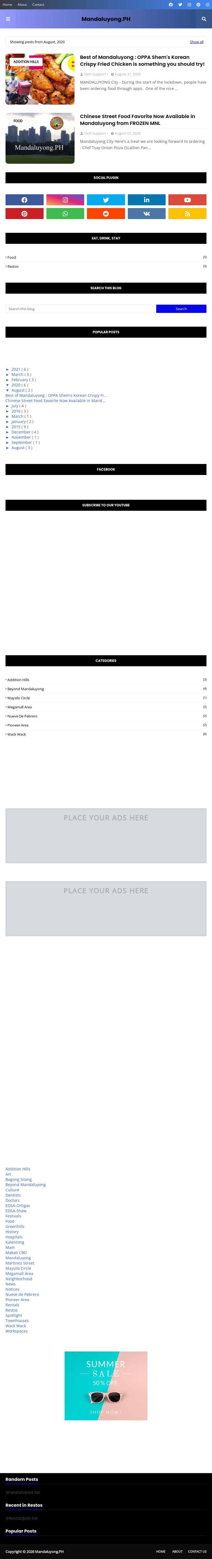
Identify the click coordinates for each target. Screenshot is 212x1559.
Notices (12, 1289)
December (22, 432)
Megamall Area (106, 707)
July (15, 405)
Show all (196, 41)
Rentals (12, 1304)
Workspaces (17, 1331)
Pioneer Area (106, 725)
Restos (106, 266)
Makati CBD (16, 1252)
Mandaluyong (18, 1257)
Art (8, 1174)
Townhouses (17, 1320)
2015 (17, 426)
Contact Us (197, 1551)
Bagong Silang (19, 1179)
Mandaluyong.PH (105, 19)
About (22, 4)
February (20, 379)
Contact (38, 4)
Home (7, 4)
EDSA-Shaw (16, 1210)
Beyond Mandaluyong (106, 688)
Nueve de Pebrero (106, 716)
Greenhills (15, 1226)
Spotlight (14, 1315)
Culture (12, 1189)
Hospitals (14, 1236)
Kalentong (15, 1242)
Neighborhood (19, 1278)
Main (10, 1247)
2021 (17, 369)
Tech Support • (96, 74)
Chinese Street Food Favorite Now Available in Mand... (55, 400)
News (11, 1284)
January (19, 421)
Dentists (13, 1195)
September (22, 442)
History (12, 1231)
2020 (17, 384)
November (22, 437)
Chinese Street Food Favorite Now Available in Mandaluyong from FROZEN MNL (137, 120)
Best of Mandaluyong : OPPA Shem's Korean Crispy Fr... (56, 395)
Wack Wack (106, 734)
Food (18, 121)
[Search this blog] (81, 309)
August (19, 390)
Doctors (13, 1200)
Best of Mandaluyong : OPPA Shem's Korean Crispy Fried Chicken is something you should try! (142, 60)
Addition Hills (26, 61)
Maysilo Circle (106, 697)
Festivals (13, 1216)
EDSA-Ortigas (18, 1205)
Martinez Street (20, 1263)
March (18, 374)
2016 (17, 411)
